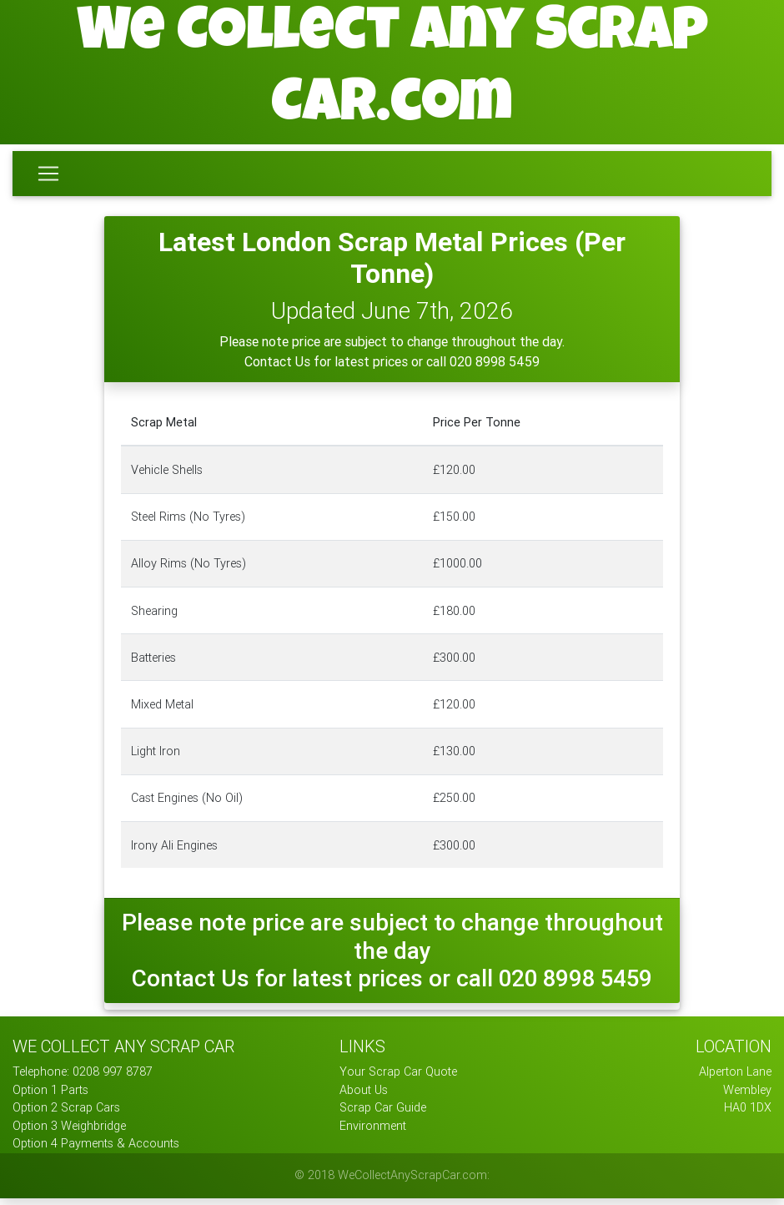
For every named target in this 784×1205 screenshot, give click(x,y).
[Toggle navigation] (48, 177)
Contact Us (279, 368)
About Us (363, 1096)
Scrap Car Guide (382, 1114)
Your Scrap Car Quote (398, 1078)
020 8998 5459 (495, 368)
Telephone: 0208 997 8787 (83, 1078)
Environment (372, 1132)
